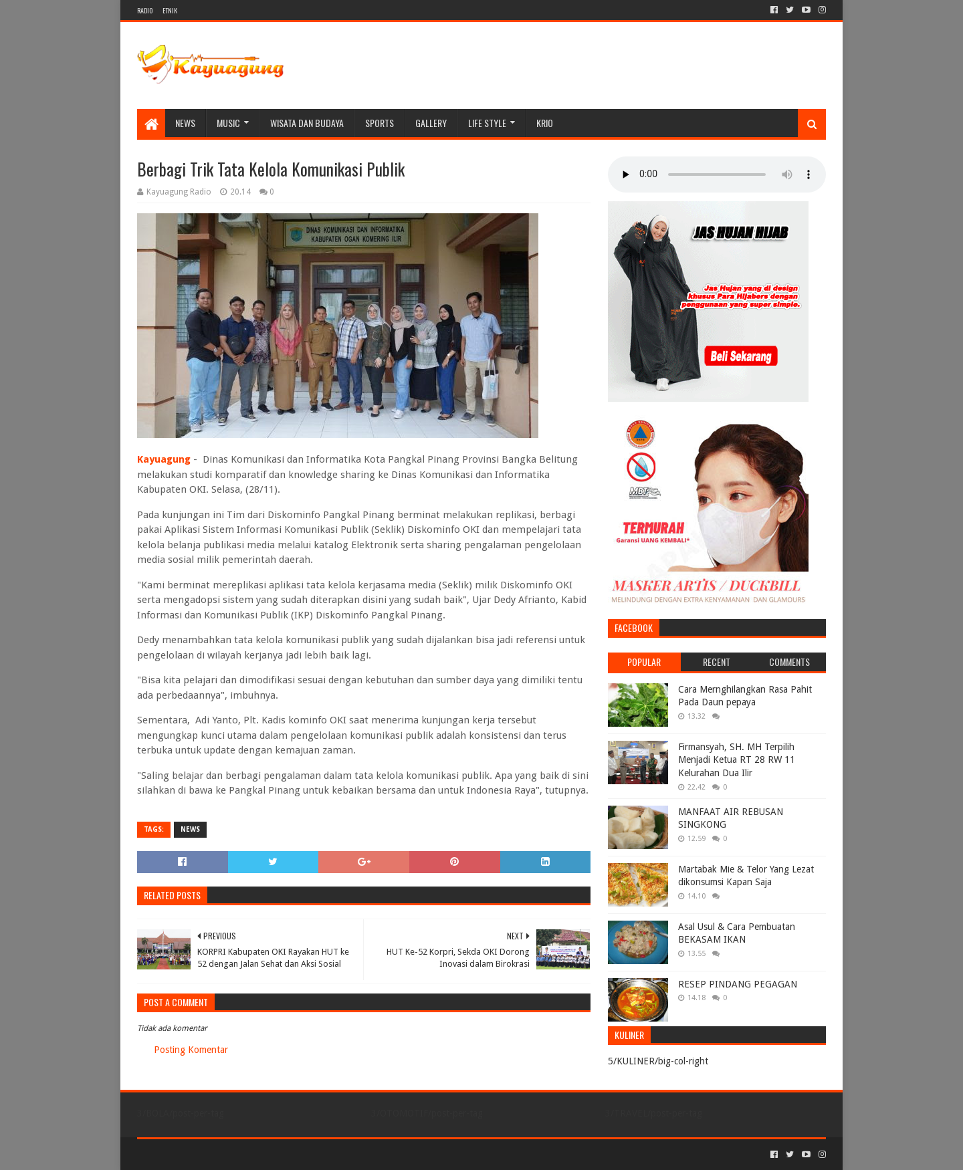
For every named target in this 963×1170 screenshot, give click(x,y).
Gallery (431, 123)
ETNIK (170, 10)
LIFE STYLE (487, 123)
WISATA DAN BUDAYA (307, 123)
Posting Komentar (191, 1049)
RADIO (144, 10)
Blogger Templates (288, 1154)
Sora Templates (211, 1154)
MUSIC (228, 123)
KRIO (544, 123)
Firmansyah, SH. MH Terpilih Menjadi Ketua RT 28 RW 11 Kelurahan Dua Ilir (736, 759)
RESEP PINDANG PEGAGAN (737, 984)
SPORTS (379, 123)
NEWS (185, 123)
